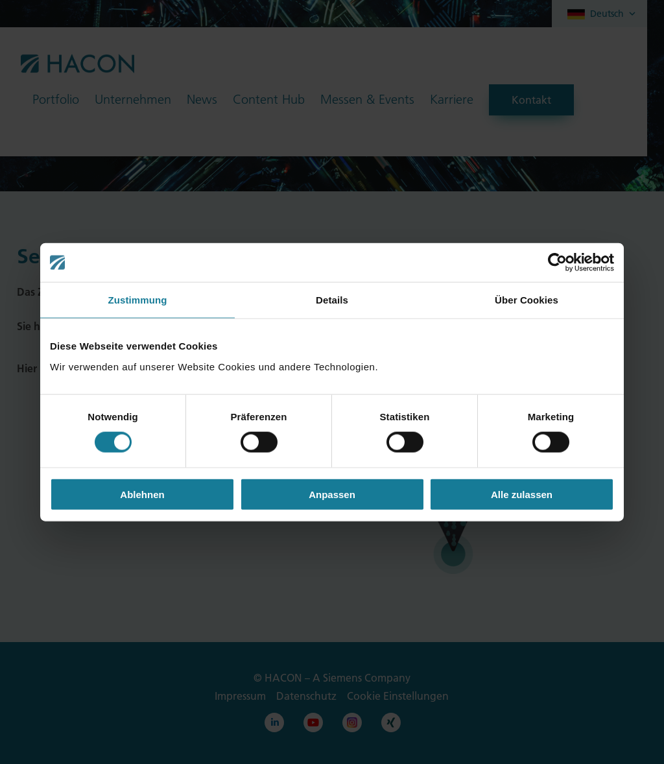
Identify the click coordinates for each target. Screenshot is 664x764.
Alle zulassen (521, 493)
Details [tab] (332, 299)
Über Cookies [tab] (526, 299)
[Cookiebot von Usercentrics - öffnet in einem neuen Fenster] (557, 262)
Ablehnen (142, 493)
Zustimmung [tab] (137, 299)
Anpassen (332, 493)
